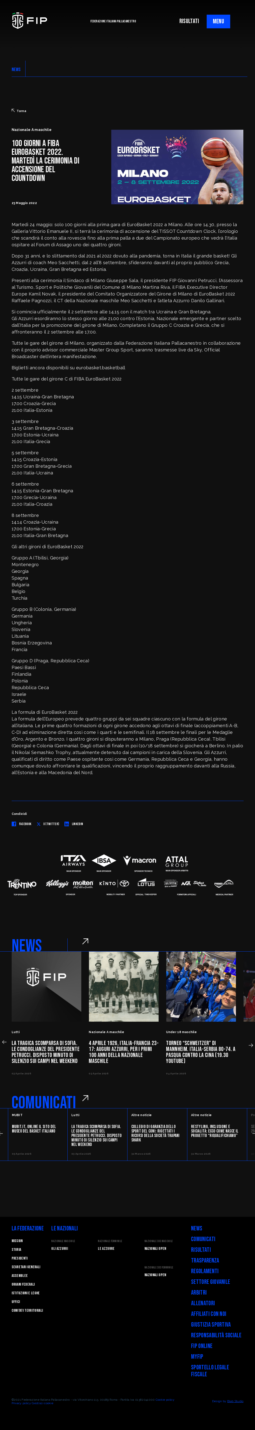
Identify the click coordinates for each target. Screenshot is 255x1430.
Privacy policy (21, 1403)
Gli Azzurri (59, 1248)
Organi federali (23, 1284)
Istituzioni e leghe (26, 1293)
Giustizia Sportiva (211, 1325)
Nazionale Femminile (110, 1241)
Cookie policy (165, 1399)
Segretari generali (26, 1267)
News (196, 1228)
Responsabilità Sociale (216, 1335)
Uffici (16, 1302)
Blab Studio (235, 1401)
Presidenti (20, 1258)
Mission (17, 1241)
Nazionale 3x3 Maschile (158, 1241)
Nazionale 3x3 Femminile (158, 1267)
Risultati (201, 1250)
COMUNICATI (44, 1103)
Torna (19, 111)
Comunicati (203, 1239)
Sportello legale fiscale (210, 1371)
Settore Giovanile (210, 1282)
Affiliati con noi (208, 1314)
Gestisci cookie (42, 1403)
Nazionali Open (155, 1248)
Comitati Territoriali (27, 1310)
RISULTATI (189, 21)
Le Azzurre (106, 1248)
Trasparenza (205, 1260)
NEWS (16, 70)
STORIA (16, 1249)
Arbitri (199, 1293)
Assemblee (20, 1275)
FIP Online (201, 1346)
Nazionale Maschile (63, 1241)
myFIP (197, 1357)
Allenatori (203, 1303)
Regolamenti (205, 1271)
